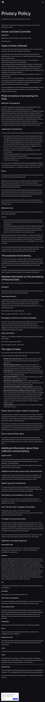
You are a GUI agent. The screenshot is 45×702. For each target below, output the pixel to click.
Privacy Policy (22, 313)
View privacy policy (9, 696)
